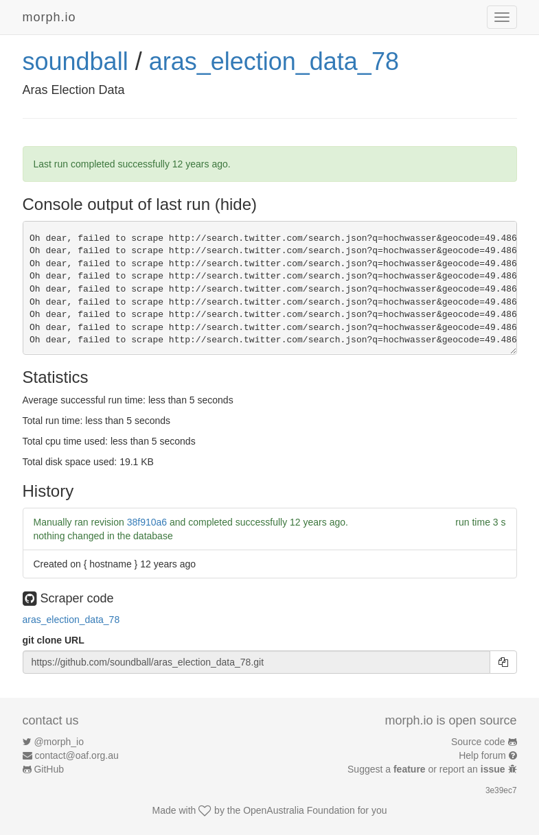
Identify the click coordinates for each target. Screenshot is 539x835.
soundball (75, 61)
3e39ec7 (501, 790)
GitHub (49, 769)
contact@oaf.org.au (76, 755)
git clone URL (53, 640)
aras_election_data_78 (274, 61)
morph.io (49, 17)
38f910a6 (147, 522)
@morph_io (59, 741)
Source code (478, 741)
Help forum (482, 755)
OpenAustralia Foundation (299, 810)
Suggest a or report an (427, 769)
